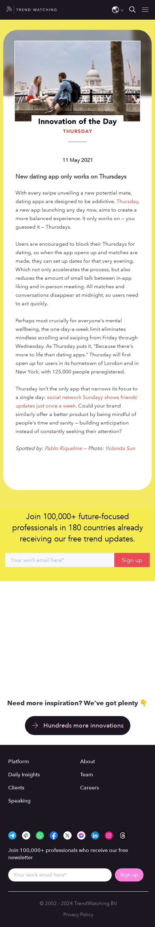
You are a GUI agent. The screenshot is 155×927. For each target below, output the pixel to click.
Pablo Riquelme (63, 448)
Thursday (127, 201)
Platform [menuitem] (18, 761)
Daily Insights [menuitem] (24, 774)
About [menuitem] (87, 761)
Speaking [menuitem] (19, 800)
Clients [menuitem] (16, 787)
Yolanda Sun (120, 448)
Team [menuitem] (86, 774)
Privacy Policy (78, 915)
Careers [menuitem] (89, 787)
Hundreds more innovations (83, 725)
